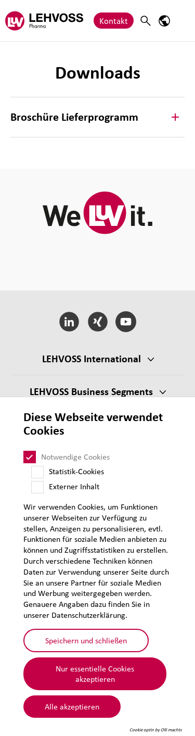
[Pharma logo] (44, 20)
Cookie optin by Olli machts (155, 729)
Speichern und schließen (86, 640)
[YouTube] (126, 321)
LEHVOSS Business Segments (91, 391)
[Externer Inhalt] (37, 487)
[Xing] (97, 321)
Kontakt (113, 21)
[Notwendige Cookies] (29, 457)
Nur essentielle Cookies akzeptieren (95, 674)
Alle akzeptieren (72, 706)
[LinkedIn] (69, 321)
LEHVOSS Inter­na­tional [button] (91, 358)
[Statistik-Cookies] (37, 472)
